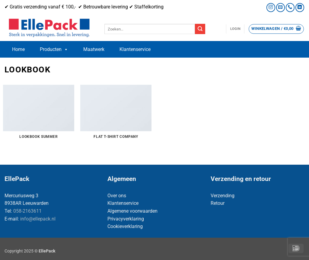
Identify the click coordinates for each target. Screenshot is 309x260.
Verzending (222, 195)
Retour (218, 203)
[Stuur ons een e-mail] (280, 7)
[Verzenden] (200, 29)
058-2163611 (27, 211)
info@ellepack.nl (38, 219)
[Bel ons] (290, 7)
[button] (235, 29)
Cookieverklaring (125, 226)
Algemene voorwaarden (132, 211)
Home (18, 49)
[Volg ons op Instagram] (270, 7)
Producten (54, 49)
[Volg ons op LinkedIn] (299, 7)
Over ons (116, 195)
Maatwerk (93, 49)
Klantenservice (135, 49)
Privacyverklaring (125, 219)
